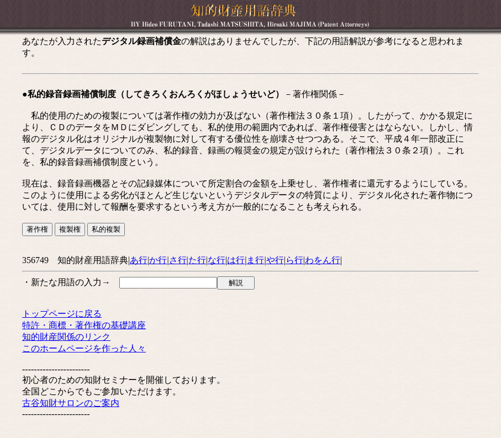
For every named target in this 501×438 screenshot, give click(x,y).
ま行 (255, 260)
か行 (158, 260)
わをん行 (322, 260)
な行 (216, 260)
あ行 (138, 260)
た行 (197, 260)
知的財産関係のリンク (66, 336)
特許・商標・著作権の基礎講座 (84, 325)
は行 (236, 260)
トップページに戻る (62, 313)
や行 (275, 260)
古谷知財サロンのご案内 (70, 403)
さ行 (178, 260)
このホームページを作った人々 (84, 348)
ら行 (294, 260)
